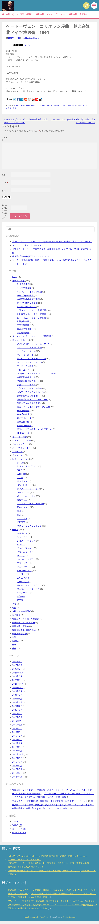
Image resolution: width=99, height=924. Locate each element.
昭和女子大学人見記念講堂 (29, 403)
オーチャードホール (26, 351)
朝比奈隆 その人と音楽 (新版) (17, 14)
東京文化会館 (23, 410)
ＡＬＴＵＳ (22, 518)
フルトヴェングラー (26, 559)
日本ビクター (23, 507)
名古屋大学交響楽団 (26, 306)
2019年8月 (17, 724)
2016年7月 (17, 765)
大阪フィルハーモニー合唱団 (30, 503)
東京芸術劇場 (23, 414)
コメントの (19, 828)
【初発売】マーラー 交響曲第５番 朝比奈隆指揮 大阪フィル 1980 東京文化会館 (48, 863)
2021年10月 (17, 687)
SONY (19, 470)
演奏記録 (16, 641)
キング (20, 477)
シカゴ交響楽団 (24, 288)
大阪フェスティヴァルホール (30, 392)
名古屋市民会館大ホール (28, 380)
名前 (4, 175)
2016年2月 (17, 773)
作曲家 (56, 105)
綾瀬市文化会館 (24, 425)
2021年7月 (17, 694)
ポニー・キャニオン (26, 496)
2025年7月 (17, 669)
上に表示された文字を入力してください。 (4, 213)
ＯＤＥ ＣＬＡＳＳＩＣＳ (29, 525)
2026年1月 (17, 665)
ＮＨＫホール (23, 432)
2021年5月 (17, 702)
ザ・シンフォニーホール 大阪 (31, 358)
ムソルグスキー (24, 577)
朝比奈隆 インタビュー (23, 622)
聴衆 (14, 644)
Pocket (27, 44)
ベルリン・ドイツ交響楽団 (29, 291)
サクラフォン (23, 481)
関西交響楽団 (23, 332)
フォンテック (23, 492)
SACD (15, 276)
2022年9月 (17, 680)
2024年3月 (17, 676)
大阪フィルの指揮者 (21, 611)
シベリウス (22, 533)
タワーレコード (24, 484)
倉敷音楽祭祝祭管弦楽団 (28, 299)
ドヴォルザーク (24, 551)
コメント (4, 138)
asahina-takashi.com (31, 38)
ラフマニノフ (18, 455)
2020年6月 (17, 709)
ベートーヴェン (31, 105)
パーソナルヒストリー (22, 447)
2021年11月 (17, 683)
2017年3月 (17, 750)
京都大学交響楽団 (25, 295)
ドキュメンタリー (20, 444)
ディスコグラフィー (21, 440)
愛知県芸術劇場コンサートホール (32, 399)
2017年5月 (17, 747)
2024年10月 (17, 672)
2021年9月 (17, 691)
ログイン (16, 821)
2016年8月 (17, 761)
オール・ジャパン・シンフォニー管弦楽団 (31, 336)
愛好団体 (16, 615)
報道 (14, 607)
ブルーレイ (17, 451)
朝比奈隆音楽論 (19, 633)
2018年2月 (17, 743)
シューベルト (23, 537)
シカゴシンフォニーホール (29, 362)
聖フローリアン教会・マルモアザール (34, 429)
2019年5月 (17, 735)
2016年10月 (17, 754)
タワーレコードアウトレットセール (28, 245)
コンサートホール (20, 340)
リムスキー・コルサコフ (28, 589)
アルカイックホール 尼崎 (29, 347)
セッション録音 (19, 436)
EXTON (20, 462)
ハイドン (21, 555)
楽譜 (14, 637)
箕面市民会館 (23, 421)
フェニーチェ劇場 (25, 366)
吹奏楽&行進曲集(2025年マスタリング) (30, 256)
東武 (19, 511)
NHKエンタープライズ (27, 466)
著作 (14, 648)
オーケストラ (19, 105)
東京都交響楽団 (24, 328)
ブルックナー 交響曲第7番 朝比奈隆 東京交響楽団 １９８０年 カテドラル (50, 800)
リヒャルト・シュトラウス (29, 585)
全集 (14, 603)
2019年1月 (17, 739)
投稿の (17, 825)
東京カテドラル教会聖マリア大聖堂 (33, 407)
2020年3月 (17, 717)
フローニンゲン (24, 369)
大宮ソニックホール (26, 384)
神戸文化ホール (24, 418)
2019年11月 (17, 721)
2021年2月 (17, 706)
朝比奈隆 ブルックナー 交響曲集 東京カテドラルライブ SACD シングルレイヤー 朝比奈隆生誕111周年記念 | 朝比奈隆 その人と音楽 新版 (53, 804)
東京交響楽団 (23, 325)
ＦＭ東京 (21, 522)
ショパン (21, 544)
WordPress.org (19, 832)
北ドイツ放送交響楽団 (69, 105)
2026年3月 (17, 661)
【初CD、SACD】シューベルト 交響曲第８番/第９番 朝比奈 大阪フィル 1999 (52, 241)
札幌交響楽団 (23, 321)
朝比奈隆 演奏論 (20, 626)
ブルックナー (23, 566)
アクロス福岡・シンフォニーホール (33, 343)
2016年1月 (17, 776)
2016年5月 (17, 769)
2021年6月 (17, 698)
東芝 (19, 514)
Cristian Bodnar (69, 917)
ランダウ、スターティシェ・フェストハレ (36, 373)
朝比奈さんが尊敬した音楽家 (25, 618)
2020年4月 (17, 713)
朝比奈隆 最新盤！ (78, 14)
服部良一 (21, 596)
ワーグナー (22, 592)
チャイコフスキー (25, 548)
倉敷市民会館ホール (26, 377)
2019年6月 (17, 732)
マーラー (21, 574)
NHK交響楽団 (23, 284)
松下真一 (21, 600)
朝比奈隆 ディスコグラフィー (50, 14)
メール (5, 183)
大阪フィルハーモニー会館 (29, 388)
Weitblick (21, 473)
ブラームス (22, 563)
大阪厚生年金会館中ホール (29, 395)
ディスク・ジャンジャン (28, 488)
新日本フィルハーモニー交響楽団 (32, 314)
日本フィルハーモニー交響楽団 (31, 317)
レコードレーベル (45, 105)
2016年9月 (17, 758)
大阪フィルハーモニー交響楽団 (31, 310)
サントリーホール (25, 354)
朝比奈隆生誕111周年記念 (24, 629)
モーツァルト (23, 581)
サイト (4, 190)
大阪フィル (22, 499)
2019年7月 (17, 728)
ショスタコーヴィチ (26, 540)
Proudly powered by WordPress (35, 917)
